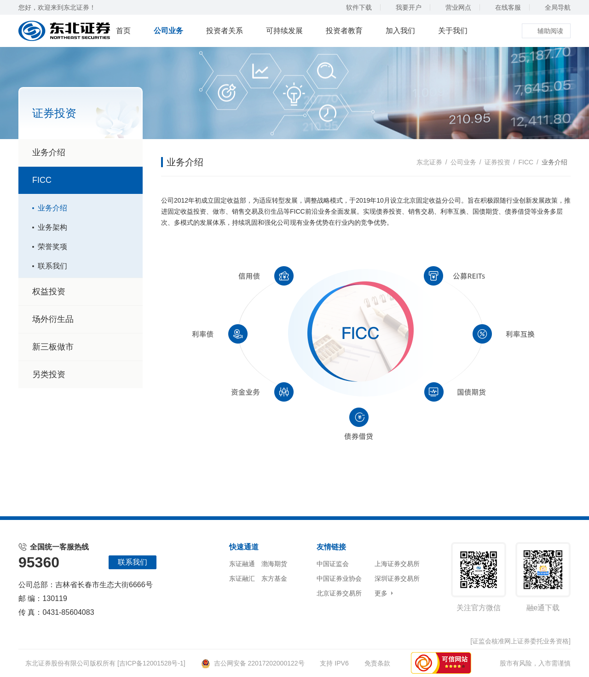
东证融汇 (242, 578)
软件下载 (354, 7)
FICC (82, 180)
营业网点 (454, 7)
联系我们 (52, 266)
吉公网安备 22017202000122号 (253, 663)
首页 (123, 31)
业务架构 (52, 227)
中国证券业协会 (339, 578)
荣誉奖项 (52, 247)
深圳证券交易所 (397, 578)
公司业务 (168, 31)
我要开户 (404, 7)
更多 (381, 593)
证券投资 (497, 162)
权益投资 (82, 291)
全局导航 (553, 7)
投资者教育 (344, 31)
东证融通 (242, 563)
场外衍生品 (82, 319)
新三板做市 (53, 346)
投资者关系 (224, 31)
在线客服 (503, 7)
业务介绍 (48, 152)
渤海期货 (274, 563)
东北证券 (429, 162)
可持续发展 (284, 31)
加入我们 (400, 31)
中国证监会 (333, 563)
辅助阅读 (546, 31)
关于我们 (453, 31)
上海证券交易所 (397, 563)
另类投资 (48, 374)
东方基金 (274, 578)
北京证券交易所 (339, 593)
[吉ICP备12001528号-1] (151, 663)
